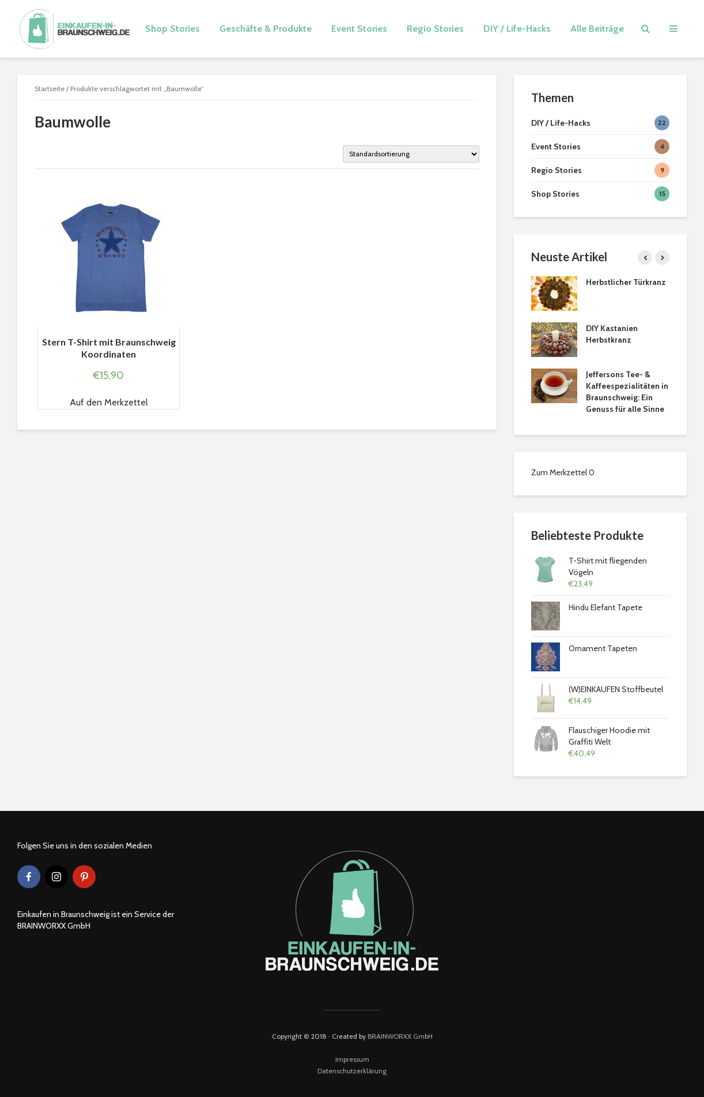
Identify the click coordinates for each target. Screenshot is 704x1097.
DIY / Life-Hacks (517, 28)
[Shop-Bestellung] (411, 154)
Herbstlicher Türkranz (626, 282)
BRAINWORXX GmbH (400, 1036)
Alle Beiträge (597, 28)
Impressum (352, 1059)
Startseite (50, 88)
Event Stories (359, 28)
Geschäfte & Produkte (265, 28)
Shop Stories (172, 28)
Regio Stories (435, 28)
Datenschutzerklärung (352, 1070)
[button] (109, 403)
